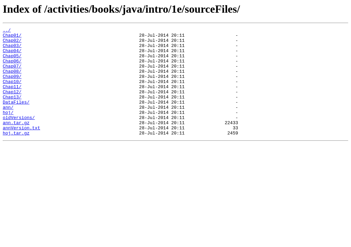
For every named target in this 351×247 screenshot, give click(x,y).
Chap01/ (12, 37)
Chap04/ (12, 55)
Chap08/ (12, 80)
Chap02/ (12, 43)
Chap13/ (12, 111)
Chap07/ (12, 74)
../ (7, 31)
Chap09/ (12, 86)
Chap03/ (12, 49)
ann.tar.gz (16, 142)
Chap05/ (12, 62)
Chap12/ (12, 105)
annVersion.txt (21, 148)
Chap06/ (12, 68)
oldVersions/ (19, 136)
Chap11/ (12, 99)
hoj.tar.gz (16, 154)
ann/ (8, 123)
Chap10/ (12, 93)
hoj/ (8, 130)
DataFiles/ (16, 117)
